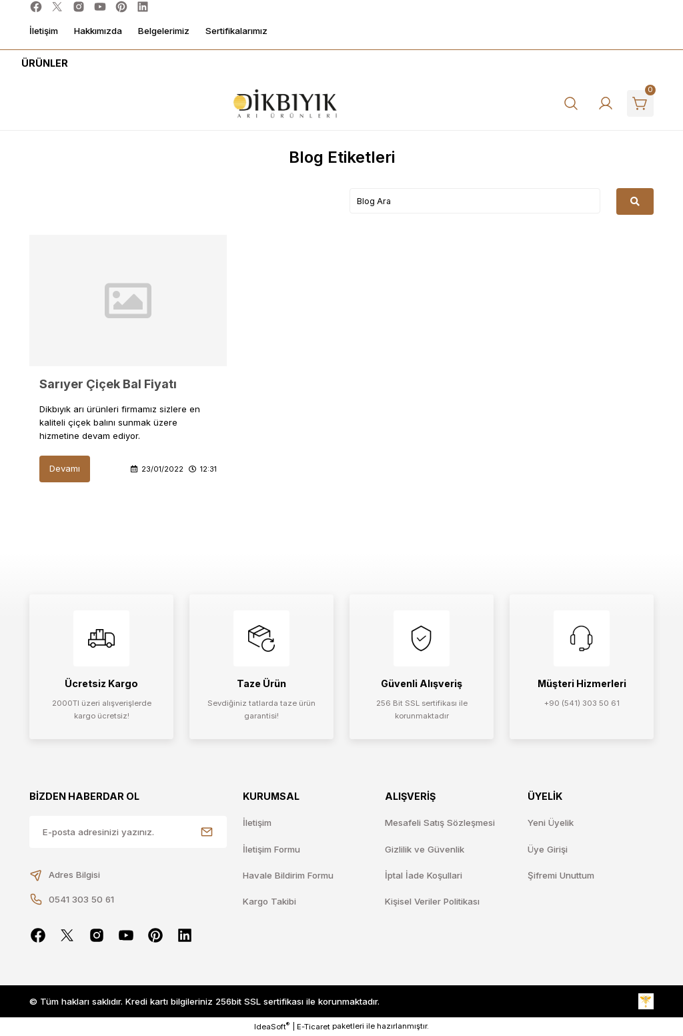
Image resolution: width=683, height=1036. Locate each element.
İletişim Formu (271, 849)
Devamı (64, 468)
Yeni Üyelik (551, 822)
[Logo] (285, 103)
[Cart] (640, 103)
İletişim (257, 822)
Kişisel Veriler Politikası (432, 901)
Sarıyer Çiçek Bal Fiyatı (108, 384)
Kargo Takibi (269, 901)
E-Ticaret (313, 1026)
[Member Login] (605, 103)
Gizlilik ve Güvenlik (424, 849)
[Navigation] (42, 63)
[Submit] (206, 832)
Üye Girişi (548, 849)
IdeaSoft (271, 1026)
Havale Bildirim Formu (288, 875)
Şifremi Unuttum (561, 875)
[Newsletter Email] (128, 832)
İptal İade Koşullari (423, 875)
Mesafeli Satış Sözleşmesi (440, 822)
